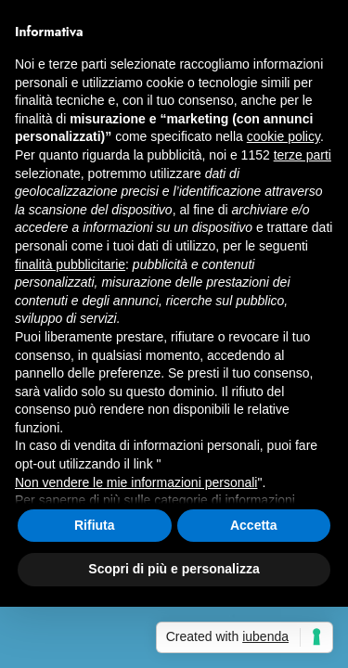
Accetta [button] (253, 525)
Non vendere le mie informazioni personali (136, 482)
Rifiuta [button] (94, 525)
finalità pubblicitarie (70, 264)
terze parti (302, 155)
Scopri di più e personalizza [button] (173, 568)
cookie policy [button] (283, 136)
